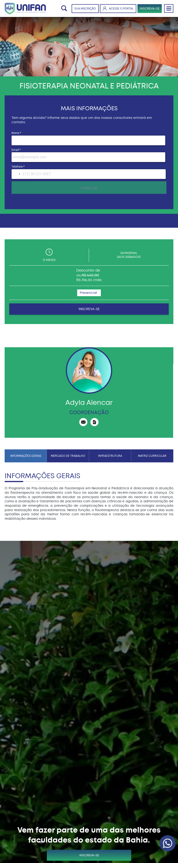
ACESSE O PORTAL (118, 8)
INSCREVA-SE (149, 8)
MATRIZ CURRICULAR (152, 456)
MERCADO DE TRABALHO (68, 456)
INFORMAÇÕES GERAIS (25, 456)
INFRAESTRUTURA (110, 456)
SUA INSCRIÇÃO (85, 8)
